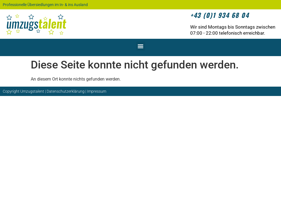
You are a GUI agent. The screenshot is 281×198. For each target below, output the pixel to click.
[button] (140, 46)
